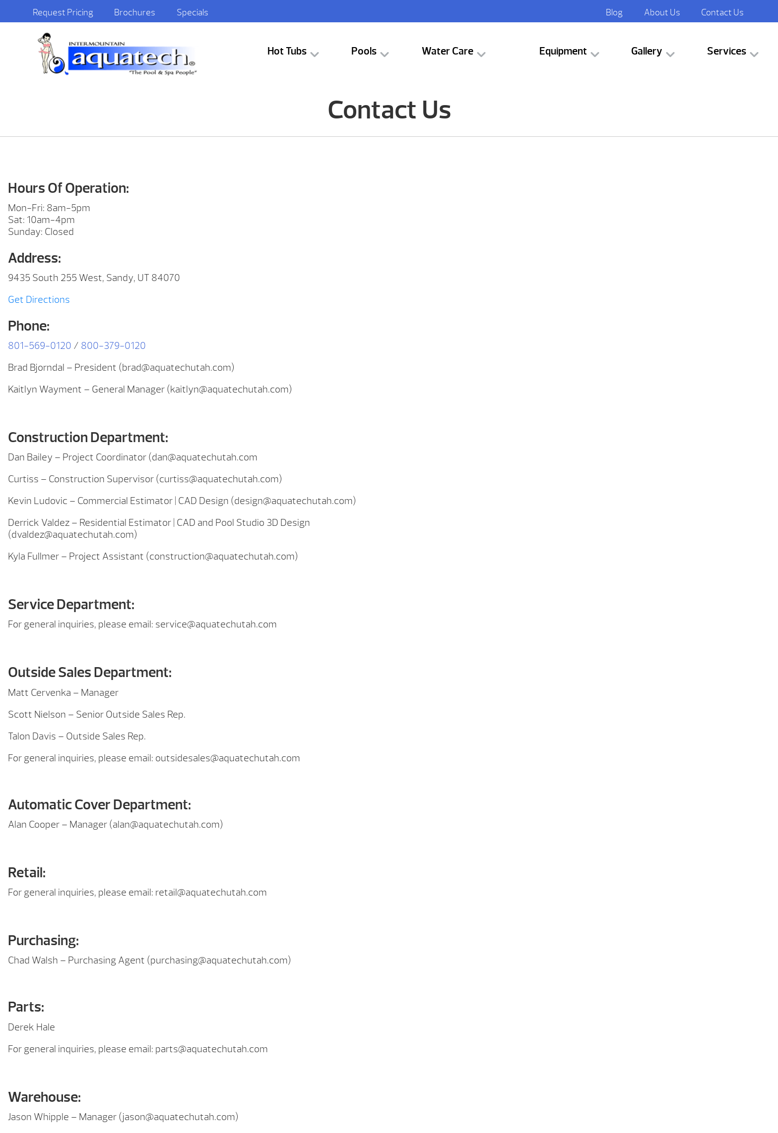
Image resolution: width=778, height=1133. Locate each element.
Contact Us (722, 12)
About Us (662, 12)
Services (726, 51)
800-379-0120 (113, 346)
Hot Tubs (287, 51)
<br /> (583, 213)
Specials (192, 12)
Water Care (447, 51)
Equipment (563, 51)
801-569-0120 (39, 346)
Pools (364, 51)
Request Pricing (63, 12)
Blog (614, 12)
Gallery (646, 51)
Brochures (134, 12)
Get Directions (39, 299)
